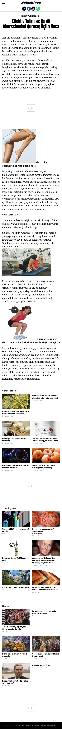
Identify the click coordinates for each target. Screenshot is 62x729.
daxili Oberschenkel (14, 342)
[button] (3, 3)
